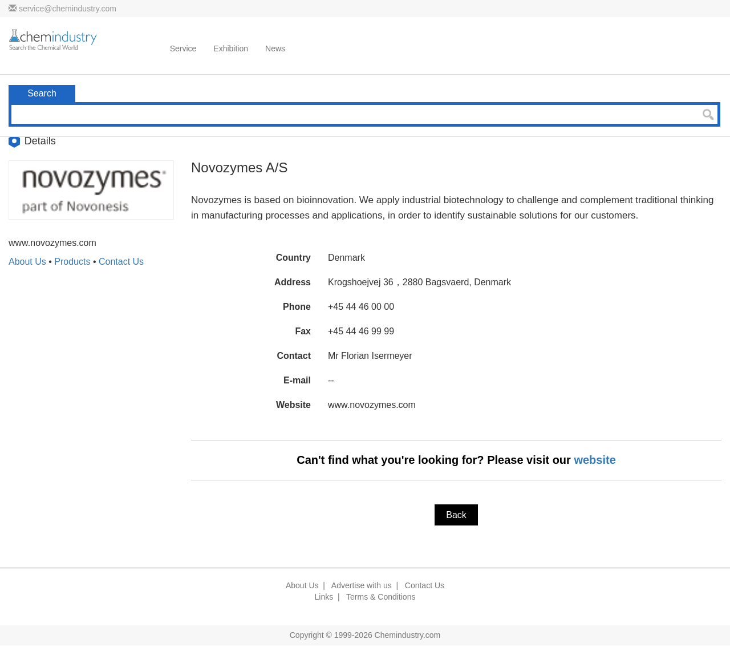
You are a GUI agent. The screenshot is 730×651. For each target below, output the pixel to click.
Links (324, 596)
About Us (27, 261)
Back (456, 515)
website (594, 460)
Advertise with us (361, 585)
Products (72, 261)
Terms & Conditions (380, 596)
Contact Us (121, 261)
